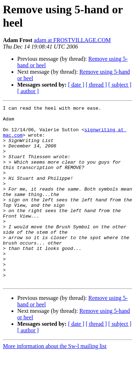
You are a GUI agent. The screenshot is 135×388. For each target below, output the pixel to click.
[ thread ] (96, 85)
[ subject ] (119, 85)
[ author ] (28, 91)
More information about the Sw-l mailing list (55, 382)
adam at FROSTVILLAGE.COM (72, 40)
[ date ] (76, 85)
